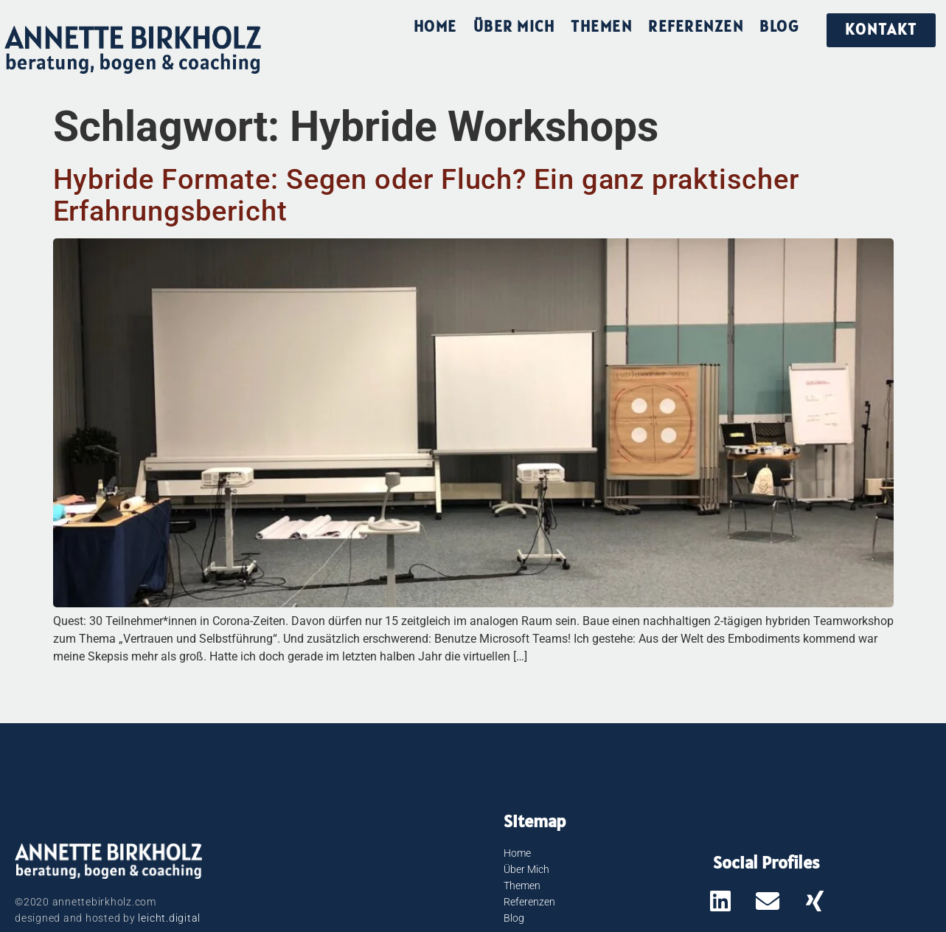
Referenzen (695, 26)
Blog (779, 26)
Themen (601, 26)
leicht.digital (169, 918)
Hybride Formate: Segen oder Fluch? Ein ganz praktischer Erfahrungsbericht (426, 194)
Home (435, 26)
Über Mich (514, 26)
